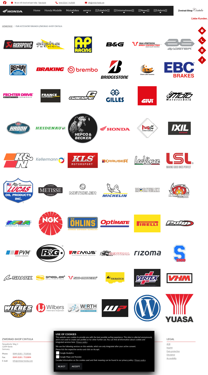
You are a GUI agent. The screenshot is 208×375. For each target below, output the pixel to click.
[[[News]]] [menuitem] (143, 10)
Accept (76, 366)
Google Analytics (67, 353)
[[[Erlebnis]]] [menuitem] (160, 10)
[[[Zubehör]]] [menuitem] (102, 10)
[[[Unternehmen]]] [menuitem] (124, 10)
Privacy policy (81, 342)
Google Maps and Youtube (70, 357)
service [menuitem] (87, 10)
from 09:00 (42, 3)
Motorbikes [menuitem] (72, 10)
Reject (61, 366)
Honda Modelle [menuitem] (53, 10)
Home (36, 10)
